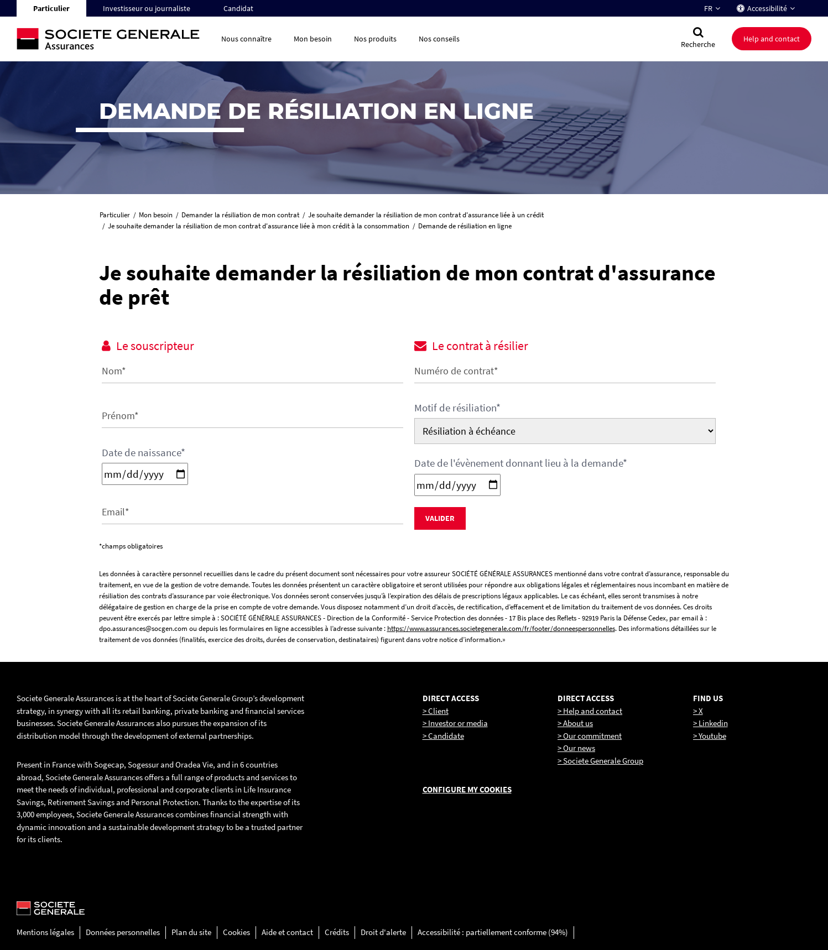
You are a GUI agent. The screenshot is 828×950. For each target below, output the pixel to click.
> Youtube (709, 735)
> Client (436, 711)
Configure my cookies (467, 789)
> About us (575, 723)
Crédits (337, 932)
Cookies (236, 932)
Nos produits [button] (375, 39)
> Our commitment (590, 735)
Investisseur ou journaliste (146, 8)
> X (698, 711)
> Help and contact (590, 711)
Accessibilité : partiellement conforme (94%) (493, 932)
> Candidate (443, 735)
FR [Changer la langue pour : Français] (708, 8)
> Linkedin (710, 723)
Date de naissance (143, 452)
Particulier (51, 8)
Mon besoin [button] (313, 39)
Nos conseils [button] (439, 39)
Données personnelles (123, 932)
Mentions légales (45, 932)
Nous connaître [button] (246, 39)
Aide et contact (287, 932)
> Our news (576, 748)
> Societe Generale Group (600, 760)
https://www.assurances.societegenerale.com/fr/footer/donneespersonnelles (501, 628)
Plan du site (191, 932)
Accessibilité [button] (767, 8)
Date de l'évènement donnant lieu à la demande (520, 462)
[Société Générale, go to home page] (113, 39)
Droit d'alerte (383, 932)
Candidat (238, 8)
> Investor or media (455, 723)
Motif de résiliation (457, 407)
